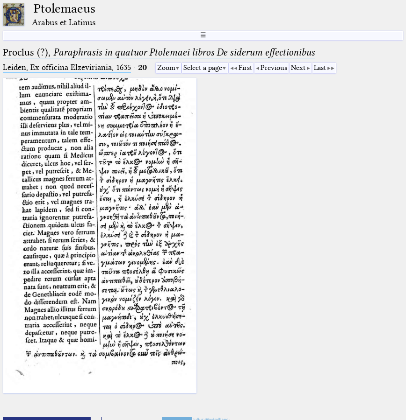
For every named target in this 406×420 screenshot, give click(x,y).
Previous (274, 67)
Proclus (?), (159, 52)
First (245, 67)
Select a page (202, 67)
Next (298, 67)
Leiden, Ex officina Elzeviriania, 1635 (67, 67)
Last (320, 67)
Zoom (166, 67)
